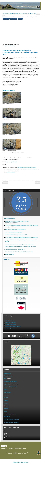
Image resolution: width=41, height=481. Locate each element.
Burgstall (5, 389)
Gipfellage (6, 403)
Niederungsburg (7, 392)
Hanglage (6, 397)
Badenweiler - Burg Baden (10, 322)
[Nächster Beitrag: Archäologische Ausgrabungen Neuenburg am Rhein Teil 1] (37, 182)
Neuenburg (6, 18)
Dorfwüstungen (7, 416)
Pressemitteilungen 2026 (8, 376)
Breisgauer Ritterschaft (9, 320)
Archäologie (13, 18)
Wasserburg (6, 405)
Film (20, 18)
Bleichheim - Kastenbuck (10, 328)
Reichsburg (6, 408)
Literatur (5, 378)
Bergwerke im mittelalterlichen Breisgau (11, 422)
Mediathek (6, 16)
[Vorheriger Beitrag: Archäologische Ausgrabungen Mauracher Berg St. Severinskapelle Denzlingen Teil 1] (5, 182)
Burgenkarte (6, 384)
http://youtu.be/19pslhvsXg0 (10, 45)
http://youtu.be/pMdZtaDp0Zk (11, 161)
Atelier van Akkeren (23, 453)
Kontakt (11, 448)
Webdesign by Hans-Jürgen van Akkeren (20, 462)
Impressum (4, 448)
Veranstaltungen (7, 373)
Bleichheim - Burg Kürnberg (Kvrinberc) (12, 326)
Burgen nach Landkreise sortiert (10, 386)
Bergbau (5, 411)
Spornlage (6, 400)
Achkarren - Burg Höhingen (10, 324)
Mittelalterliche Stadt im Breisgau (10, 413)
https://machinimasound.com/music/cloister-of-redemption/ (27, 167)
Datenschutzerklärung (20, 448)
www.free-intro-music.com (11, 172)
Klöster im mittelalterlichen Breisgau (11, 419)
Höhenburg (6, 394)
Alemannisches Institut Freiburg (10, 381)
